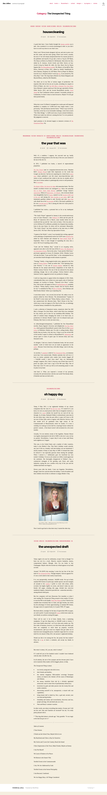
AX (44, 37)
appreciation (42, 193)
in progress (87, 3)
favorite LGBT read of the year (43, 198)
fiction (43, 26)
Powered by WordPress (32, 791)
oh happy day (53, 394)
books (56, 3)
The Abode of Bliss (69, 136)
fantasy (37, 26)
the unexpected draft (53, 547)
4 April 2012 (52, 37)
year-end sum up (55, 204)
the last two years (55, 410)
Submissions (67, 335)
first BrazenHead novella (48, 67)
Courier (60, 616)
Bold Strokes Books (66, 239)
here (67, 74)
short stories (51, 26)
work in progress (65, 542)
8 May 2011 (52, 400)
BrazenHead (64, 3)
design (31, 26)
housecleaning (53, 31)
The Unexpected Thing (71, 26)
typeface (47, 585)
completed (46, 354)
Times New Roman (57, 602)
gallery (36, 348)
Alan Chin (40, 202)
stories (95, 3)
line (42, 643)
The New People (81, 136)
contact (73, 3)
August (61, 196)
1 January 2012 (52, 149)
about (51, 3)
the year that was (53, 143)
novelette (39, 136)
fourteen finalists (57, 266)
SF (44, 136)
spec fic (60, 26)
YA (73, 542)
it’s (37, 183)
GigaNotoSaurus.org (67, 285)
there (41, 183)
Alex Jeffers (7, 3)
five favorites (61, 202)
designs (79, 3)
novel (44, 414)
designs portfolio (65, 44)
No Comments (63, 37)
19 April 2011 (52, 553)
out (39, 183)
